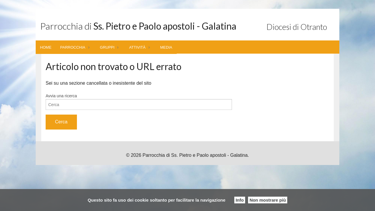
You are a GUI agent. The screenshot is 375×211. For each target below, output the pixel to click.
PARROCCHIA (72, 47)
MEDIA (166, 47)
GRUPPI (107, 47)
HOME (45, 47)
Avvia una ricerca (61, 95)
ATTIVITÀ (137, 47)
